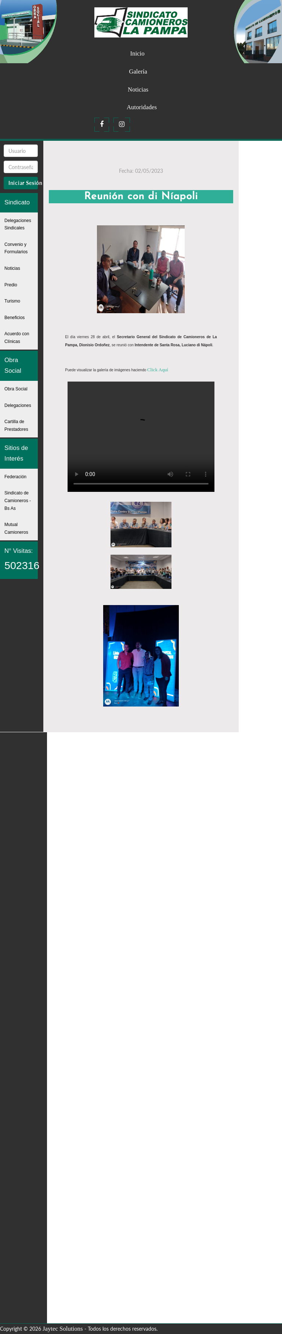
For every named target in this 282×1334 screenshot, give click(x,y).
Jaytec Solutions (63, 1328)
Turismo (12, 301)
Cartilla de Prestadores (16, 425)
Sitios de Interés (16, 453)
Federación (15, 476)
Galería (138, 71)
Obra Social (12, 365)
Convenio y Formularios (16, 248)
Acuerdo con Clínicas (16, 337)
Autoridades (142, 107)
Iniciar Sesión (23, 183)
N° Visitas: (21, 559)
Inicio (137, 53)
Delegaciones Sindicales (17, 224)
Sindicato (17, 202)
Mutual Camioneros (16, 528)
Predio (10, 284)
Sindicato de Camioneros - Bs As (17, 500)
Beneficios (14, 317)
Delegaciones (17, 405)
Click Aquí (156, 369)
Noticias (138, 89)
